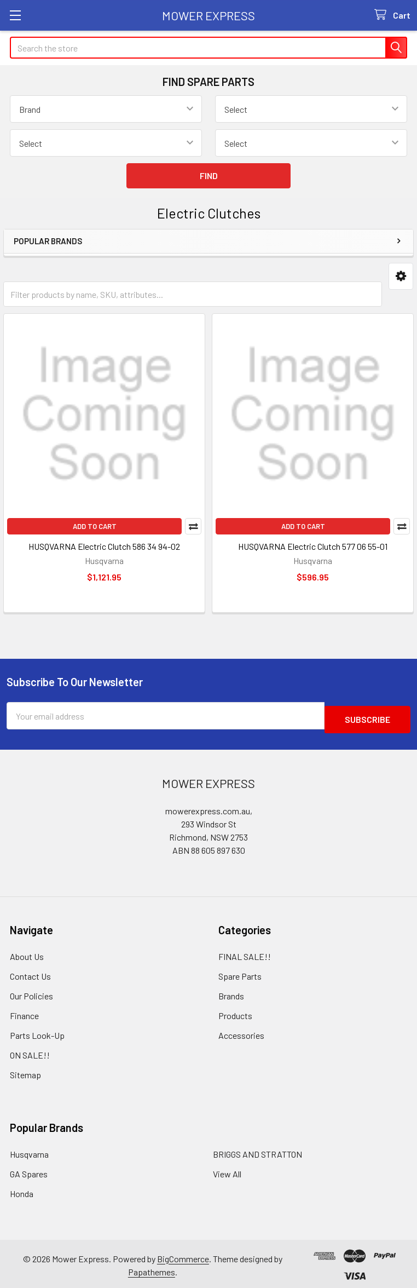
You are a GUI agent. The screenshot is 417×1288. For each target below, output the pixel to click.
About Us (27, 952)
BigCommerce (183, 1255)
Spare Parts (240, 972)
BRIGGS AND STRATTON (257, 1150)
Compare (193, 526)
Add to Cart (95, 526)
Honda (21, 1190)
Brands (231, 992)
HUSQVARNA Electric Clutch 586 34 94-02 (104, 546)
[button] (401, 276)
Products (235, 1012)
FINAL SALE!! (244, 952)
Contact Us (30, 972)
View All (227, 1170)
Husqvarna (29, 1150)
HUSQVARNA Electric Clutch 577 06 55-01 (312, 546)
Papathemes (151, 1268)
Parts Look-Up (37, 1031)
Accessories (241, 1031)
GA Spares (29, 1170)
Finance (24, 1012)
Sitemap (25, 1071)
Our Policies (31, 992)
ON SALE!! (30, 1051)
